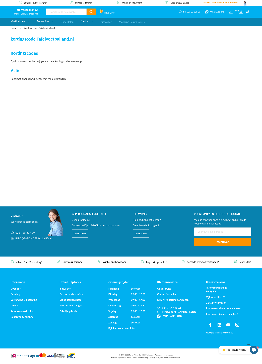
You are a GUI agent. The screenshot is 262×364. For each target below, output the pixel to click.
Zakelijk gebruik (68, 311)
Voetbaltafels (20, 21)
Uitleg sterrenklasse (70, 299)
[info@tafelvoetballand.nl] (32, 238)
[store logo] (27, 10)
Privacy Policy (155, 357)
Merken (87, 21)
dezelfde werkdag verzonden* (203, 262)
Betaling (15, 294)
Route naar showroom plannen (223, 308)
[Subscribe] (222, 242)
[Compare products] (231, 12)
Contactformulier (166, 294)
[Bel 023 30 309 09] (189, 11)
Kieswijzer (106, 21)
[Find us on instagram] (237, 325)
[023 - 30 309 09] (32, 233)
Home (14, 28)
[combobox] (66, 12)
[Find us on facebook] (210, 325)
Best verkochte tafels (71, 294)
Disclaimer (149, 355)
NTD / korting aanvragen (172, 299)
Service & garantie (83, 2)
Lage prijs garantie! (180, 2)
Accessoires (45, 21)
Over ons (16, 288)
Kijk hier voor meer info (121, 328)
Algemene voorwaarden (164, 355)
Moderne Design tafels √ (132, 21)
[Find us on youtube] (228, 325)
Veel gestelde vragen (70, 305)
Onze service (164, 288)
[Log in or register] (241, 12)
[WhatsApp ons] (215, 11)
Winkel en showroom (132, 2)
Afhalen (15, 305)
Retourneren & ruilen (22, 311)
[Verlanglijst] (237, 12)
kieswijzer (65, 288)
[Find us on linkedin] (219, 325)
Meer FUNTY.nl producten (27, 13)
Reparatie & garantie (22, 316)
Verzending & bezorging (24, 299)
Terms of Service (170, 357)
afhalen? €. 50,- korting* (35, 2)
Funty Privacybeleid (136, 355)
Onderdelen (67, 21)
